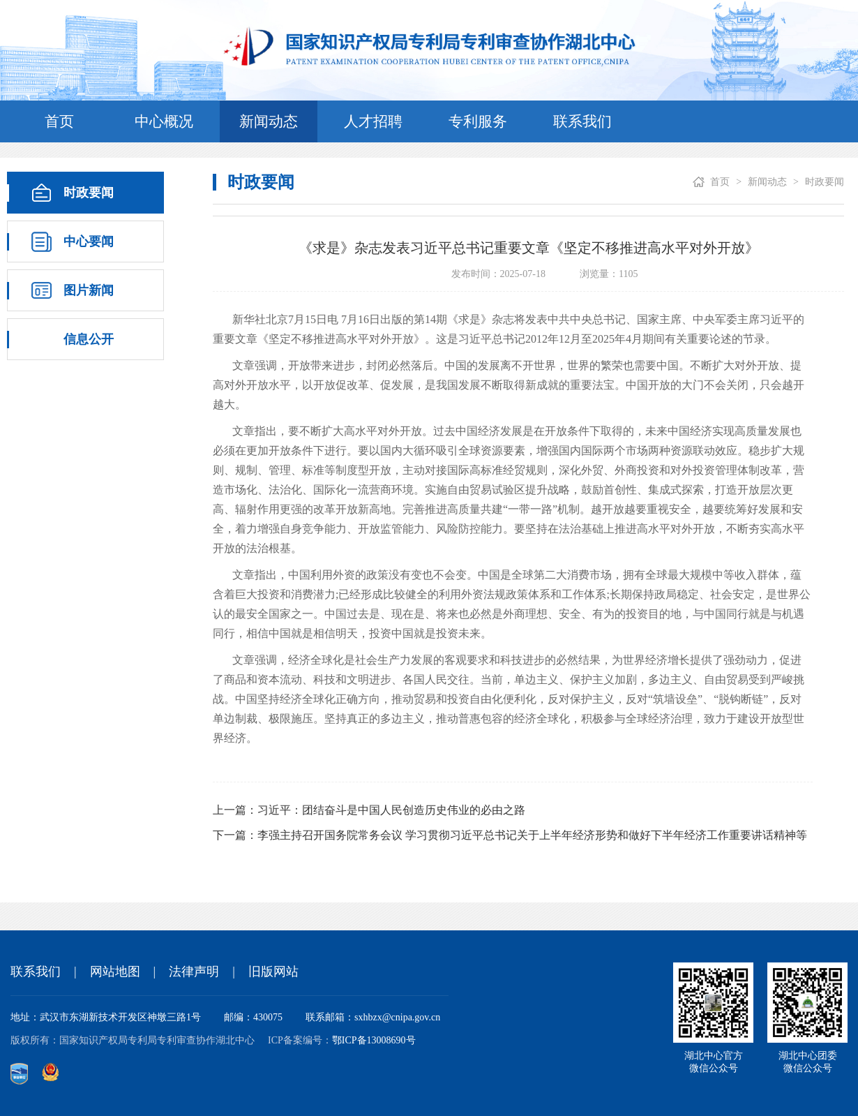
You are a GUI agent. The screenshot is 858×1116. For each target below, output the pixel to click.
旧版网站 (273, 972)
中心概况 (164, 121)
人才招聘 (373, 121)
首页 (59, 121)
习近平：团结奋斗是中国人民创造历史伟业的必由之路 (391, 810)
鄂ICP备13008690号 (374, 1040)
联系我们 (582, 121)
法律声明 (194, 972)
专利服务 (478, 121)
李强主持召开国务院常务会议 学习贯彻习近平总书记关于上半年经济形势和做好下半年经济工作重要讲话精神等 (532, 835)
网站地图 (115, 972)
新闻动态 (268, 121)
